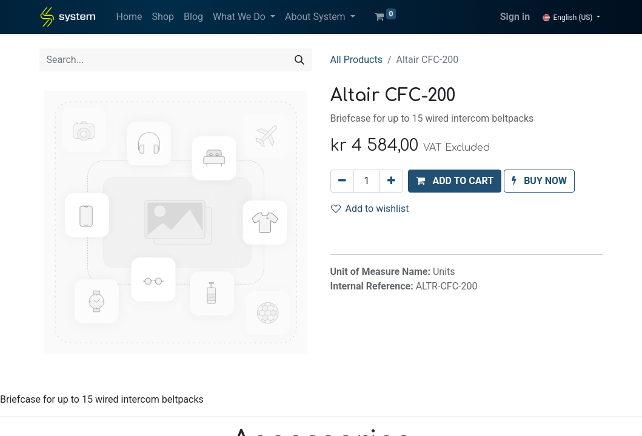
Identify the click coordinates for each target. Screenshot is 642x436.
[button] (454, 181)
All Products (356, 59)
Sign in (515, 16)
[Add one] (391, 181)
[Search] (299, 59)
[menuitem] (129, 17)
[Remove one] (342, 181)
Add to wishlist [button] (370, 208)
